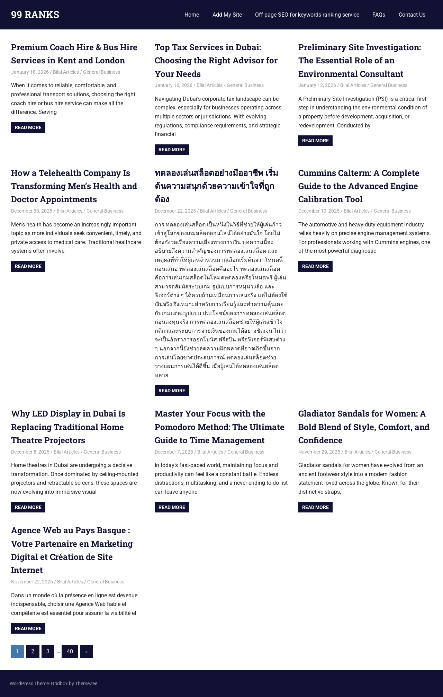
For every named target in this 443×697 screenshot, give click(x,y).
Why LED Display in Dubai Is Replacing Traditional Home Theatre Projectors (68, 427)
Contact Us (412, 14)
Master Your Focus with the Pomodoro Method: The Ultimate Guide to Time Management (219, 427)
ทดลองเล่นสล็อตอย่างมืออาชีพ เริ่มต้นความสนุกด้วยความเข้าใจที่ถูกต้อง (216, 186)
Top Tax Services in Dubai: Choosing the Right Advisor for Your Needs (216, 60)
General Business (101, 72)
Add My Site (227, 14)
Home (191, 14)
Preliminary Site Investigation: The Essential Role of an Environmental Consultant (359, 60)
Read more (28, 127)
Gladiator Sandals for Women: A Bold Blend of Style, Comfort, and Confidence (364, 427)
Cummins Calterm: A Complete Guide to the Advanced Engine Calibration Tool (358, 186)
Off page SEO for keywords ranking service (307, 14)
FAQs (378, 14)
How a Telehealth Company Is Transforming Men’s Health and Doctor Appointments (74, 186)
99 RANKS (35, 14)
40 (70, 651)
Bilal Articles (66, 72)
